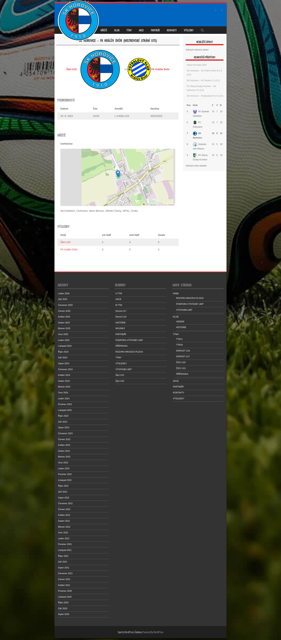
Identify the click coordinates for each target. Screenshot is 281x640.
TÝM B (179, 345)
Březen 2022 (64, 527)
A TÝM (118, 293)
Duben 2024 (64, 381)
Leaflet (146, 205)
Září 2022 (62, 492)
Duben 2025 (64, 322)
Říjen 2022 (63, 486)
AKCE (141, 30)
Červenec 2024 (65, 369)
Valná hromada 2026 (197, 65)
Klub (195, 105)
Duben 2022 (64, 521)
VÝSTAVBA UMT (123, 369)
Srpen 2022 (63, 497)
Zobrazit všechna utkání (197, 50)
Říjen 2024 (63, 352)
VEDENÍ (180, 321)
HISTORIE (120, 322)
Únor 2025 (63, 334)
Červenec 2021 (65, 573)
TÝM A (179, 339)
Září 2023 (62, 422)
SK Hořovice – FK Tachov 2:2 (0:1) (203, 80)
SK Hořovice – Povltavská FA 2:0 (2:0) (205, 96)
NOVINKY (120, 328)
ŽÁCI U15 (181, 362)
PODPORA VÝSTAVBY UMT (129, 340)
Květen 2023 (64, 445)
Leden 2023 (63, 468)
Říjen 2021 (63, 556)
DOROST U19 (183, 351)
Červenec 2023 (65, 433)
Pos (189, 105)
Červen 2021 (64, 579)
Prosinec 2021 (65, 544)
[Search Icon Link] (202, 30)
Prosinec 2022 (65, 474)
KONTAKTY (172, 30)
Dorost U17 (120, 311)
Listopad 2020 (65, 597)
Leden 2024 (63, 398)
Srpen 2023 (63, 427)
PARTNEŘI (155, 30)
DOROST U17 (183, 356)
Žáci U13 (119, 375)
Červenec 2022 (65, 503)
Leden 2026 (63, 293)
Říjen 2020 (63, 602)
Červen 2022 (64, 509)
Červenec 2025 (65, 305)
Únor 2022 (63, 532)
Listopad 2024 (65, 346)
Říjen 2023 (63, 416)
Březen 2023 (64, 456)
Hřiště (104, 30)
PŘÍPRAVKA (121, 346)
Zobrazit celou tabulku (196, 165)
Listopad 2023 (65, 410)
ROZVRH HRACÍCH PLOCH (129, 352)
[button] (118, 173)
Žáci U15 (65, 242)
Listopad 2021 (65, 550)
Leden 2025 (63, 340)
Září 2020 (62, 608)
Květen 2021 (64, 585)
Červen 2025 (64, 311)
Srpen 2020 (63, 614)
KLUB (116, 30)
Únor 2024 (63, 392)
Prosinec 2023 (65, 404)
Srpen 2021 (63, 567)
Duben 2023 (64, 451)
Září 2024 (62, 357)
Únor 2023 (63, 462)
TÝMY (129, 30)
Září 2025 (62, 299)
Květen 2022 (64, 515)
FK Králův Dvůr (68, 249)
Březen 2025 (64, 328)
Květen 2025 (64, 317)
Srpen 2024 (63, 363)
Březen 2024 (64, 387)
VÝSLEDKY (189, 30)
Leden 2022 (63, 538)
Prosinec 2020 (65, 591)
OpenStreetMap (162, 205)
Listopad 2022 (65, 480)
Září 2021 (62, 562)
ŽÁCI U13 (181, 368)
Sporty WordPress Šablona (130, 632)
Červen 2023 (64, 439)
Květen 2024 (64, 375)
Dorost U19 (120, 317)
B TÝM (118, 305)
